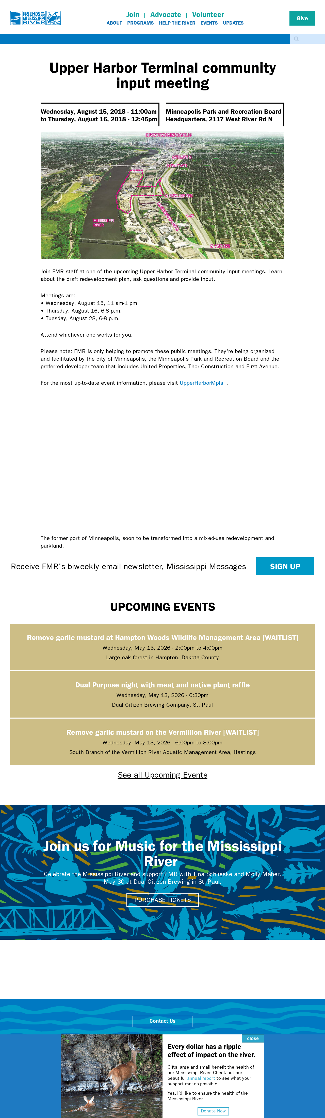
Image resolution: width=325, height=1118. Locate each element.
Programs (140, 22)
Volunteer (208, 14)
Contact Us (162, 1021)
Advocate (165, 14)
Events (209, 22)
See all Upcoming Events (162, 775)
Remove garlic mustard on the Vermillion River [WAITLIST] (162, 731)
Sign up (285, 566)
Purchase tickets (163, 899)
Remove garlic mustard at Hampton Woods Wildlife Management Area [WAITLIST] (162, 637)
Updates (233, 22)
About (114, 22)
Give (302, 18)
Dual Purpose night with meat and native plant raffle (162, 684)
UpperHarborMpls (203, 383)
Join (132, 14)
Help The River (177, 22)
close (253, 1038)
